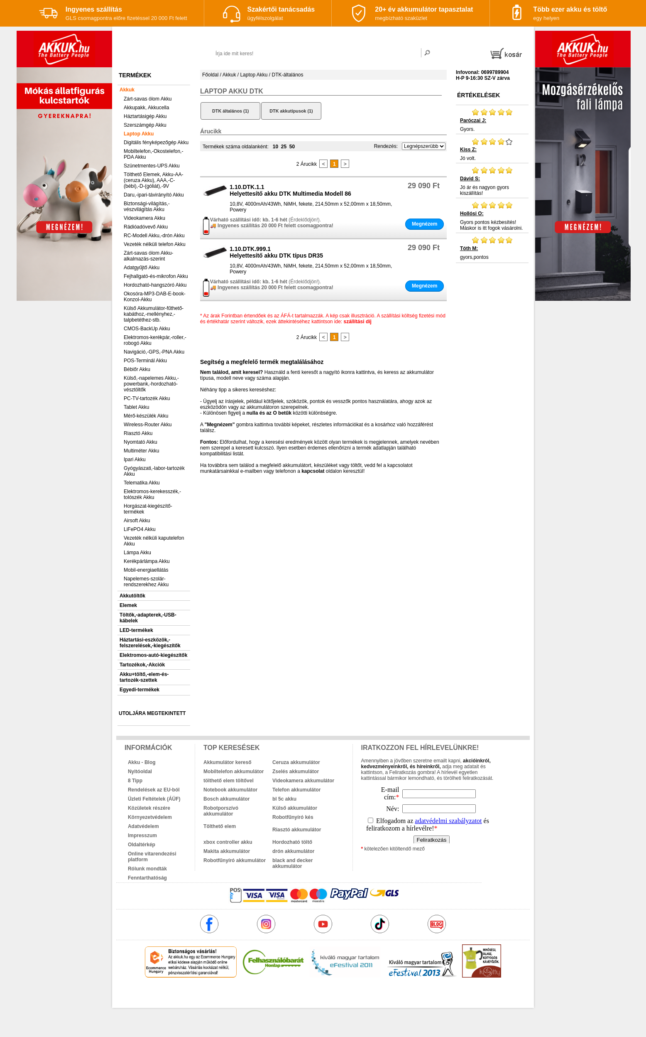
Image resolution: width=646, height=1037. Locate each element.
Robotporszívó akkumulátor (220, 811)
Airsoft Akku (137, 520)
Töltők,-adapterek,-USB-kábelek (148, 618)
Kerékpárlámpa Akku (147, 561)
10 (275, 147)
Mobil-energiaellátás (146, 570)
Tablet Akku (136, 407)
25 (283, 147)
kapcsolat (312, 471)
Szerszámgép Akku (145, 125)
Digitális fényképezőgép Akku (156, 142)
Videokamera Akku (144, 218)
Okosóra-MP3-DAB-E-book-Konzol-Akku (155, 296)
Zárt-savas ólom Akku (147, 99)
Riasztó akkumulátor (296, 830)
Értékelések (478, 95)
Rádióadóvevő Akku (146, 227)
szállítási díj (358, 321)
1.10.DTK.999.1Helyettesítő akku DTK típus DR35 (276, 252)
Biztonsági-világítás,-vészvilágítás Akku (147, 206)
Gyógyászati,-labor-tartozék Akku (154, 471)
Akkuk (127, 90)
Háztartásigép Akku (145, 116)
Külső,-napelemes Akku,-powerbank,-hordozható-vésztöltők (151, 384)
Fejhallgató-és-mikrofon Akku (156, 276)
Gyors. (492, 120)
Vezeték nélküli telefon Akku (155, 244)
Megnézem (424, 224)
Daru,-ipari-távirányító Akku (154, 195)
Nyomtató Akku (140, 442)
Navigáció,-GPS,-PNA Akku (154, 352)
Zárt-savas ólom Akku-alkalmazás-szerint (148, 256)
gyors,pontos (492, 248)
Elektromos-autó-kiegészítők (153, 655)
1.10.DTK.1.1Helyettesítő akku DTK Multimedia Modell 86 (290, 190)
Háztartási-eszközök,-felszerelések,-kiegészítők (150, 643)
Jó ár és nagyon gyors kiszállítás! (492, 181)
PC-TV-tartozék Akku (147, 398)
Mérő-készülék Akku (146, 416)
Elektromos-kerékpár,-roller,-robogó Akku (155, 340)
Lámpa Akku (137, 552)
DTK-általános (287, 75)
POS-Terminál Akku (145, 361)
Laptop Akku (139, 134)
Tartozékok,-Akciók (142, 665)
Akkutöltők (132, 596)
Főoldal (210, 75)
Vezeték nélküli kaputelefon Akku (154, 541)
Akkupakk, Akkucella (146, 108)
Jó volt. (492, 149)
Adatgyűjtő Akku (141, 267)
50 (292, 147)
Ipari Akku (135, 459)
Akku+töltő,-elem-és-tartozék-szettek (144, 677)
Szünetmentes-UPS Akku (152, 166)
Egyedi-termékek (139, 690)
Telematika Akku (142, 483)
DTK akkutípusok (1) (291, 110)
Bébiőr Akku (137, 369)
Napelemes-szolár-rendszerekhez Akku (146, 581)
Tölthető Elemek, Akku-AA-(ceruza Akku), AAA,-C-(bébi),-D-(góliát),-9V (153, 180)
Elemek (128, 605)
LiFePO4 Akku (140, 529)
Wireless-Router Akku (147, 425)
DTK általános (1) (230, 110)
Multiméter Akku (141, 451)
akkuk (278, 995)
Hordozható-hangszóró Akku (155, 285)
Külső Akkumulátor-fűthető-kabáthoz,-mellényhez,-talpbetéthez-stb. (154, 314)
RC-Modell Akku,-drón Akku (154, 235)
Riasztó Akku (138, 433)
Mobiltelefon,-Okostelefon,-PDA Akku (153, 154)
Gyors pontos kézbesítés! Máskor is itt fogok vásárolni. (492, 216)
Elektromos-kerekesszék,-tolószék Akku (152, 494)
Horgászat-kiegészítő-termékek (148, 509)
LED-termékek (136, 630)
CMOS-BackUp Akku (147, 329)
